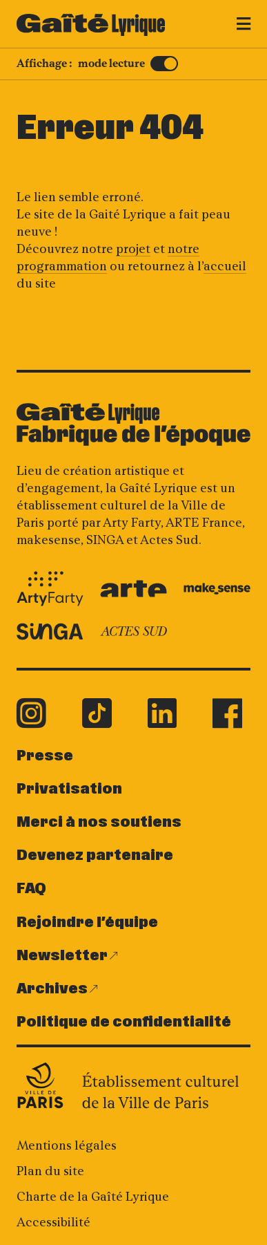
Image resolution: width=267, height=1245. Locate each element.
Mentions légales (67, 1145)
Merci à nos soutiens (99, 822)
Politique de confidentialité (124, 1022)
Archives (52, 989)
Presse (45, 756)
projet (133, 248)
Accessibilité (53, 1222)
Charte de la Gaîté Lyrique (93, 1196)
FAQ (31, 889)
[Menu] (239, 26)
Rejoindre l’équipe (87, 922)
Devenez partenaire (95, 855)
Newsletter (62, 956)
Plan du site (50, 1171)
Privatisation (69, 789)
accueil (225, 266)
